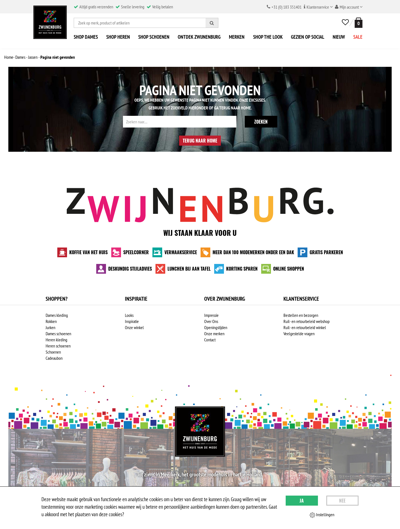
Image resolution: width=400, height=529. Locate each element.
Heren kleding (56, 339)
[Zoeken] (212, 23)
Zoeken (261, 121)
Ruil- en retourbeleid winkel (304, 327)
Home (246, 108)
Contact (210, 339)
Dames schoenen (58, 333)
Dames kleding (57, 315)
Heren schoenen (58, 346)
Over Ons (211, 321)
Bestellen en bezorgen (300, 315)
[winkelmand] (357, 23)
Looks (129, 315)
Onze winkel (134, 327)
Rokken (51, 321)
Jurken (50, 327)
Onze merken (214, 333)
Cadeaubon (54, 358)
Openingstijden (215, 327)
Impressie (211, 315)
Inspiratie (132, 321)
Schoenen (53, 352)
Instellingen (322, 515)
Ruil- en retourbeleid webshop (306, 321)
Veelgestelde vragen (299, 333)
